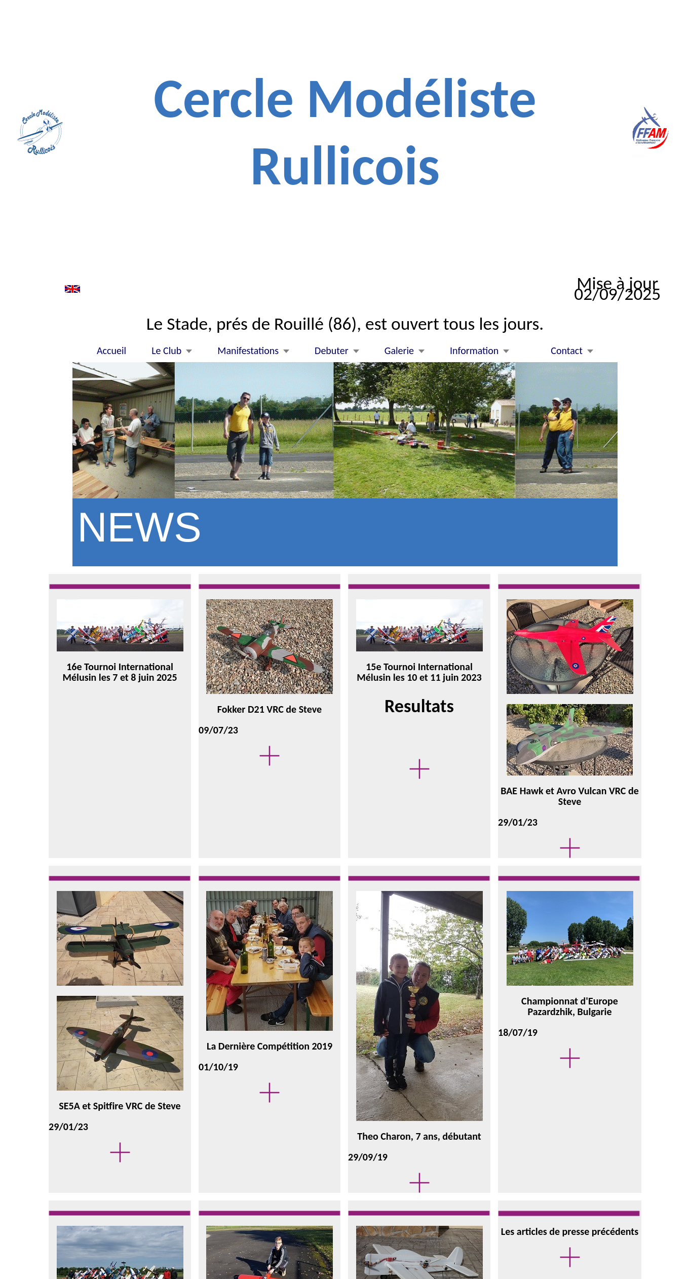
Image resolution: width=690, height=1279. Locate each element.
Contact (567, 350)
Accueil (111, 350)
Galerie (399, 350)
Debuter (332, 350)
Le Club (166, 350)
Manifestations (248, 350)
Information (474, 350)
